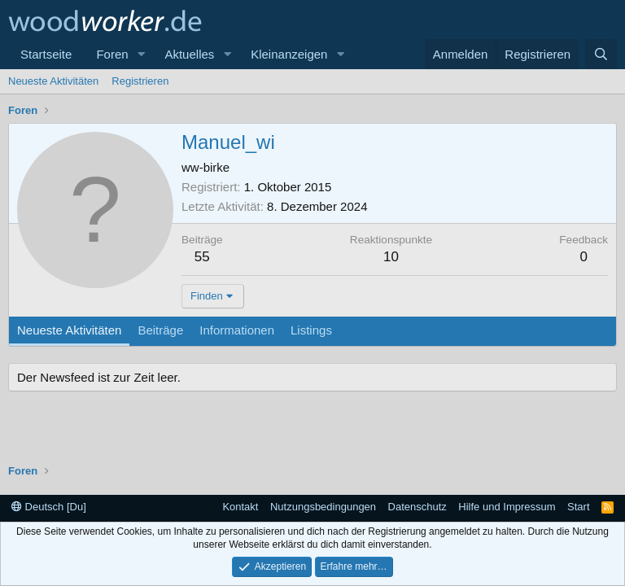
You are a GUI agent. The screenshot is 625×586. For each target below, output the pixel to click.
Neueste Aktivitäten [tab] (69, 330)
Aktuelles (189, 54)
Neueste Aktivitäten (53, 81)
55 (202, 257)
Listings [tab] (311, 330)
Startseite (46, 54)
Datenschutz (417, 507)
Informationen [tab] (236, 330)
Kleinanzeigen (289, 54)
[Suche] (601, 54)
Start (578, 507)
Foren (112, 54)
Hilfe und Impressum (506, 507)
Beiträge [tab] (160, 330)
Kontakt (240, 507)
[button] (140, 54)
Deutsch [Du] (48, 507)
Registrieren (139, 81)
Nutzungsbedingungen (323, 507)
